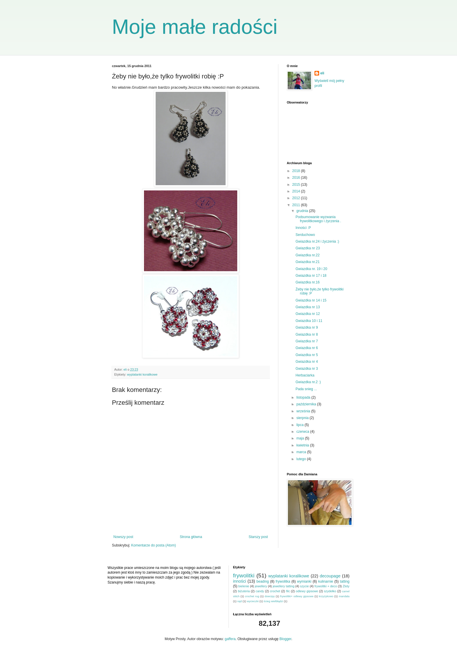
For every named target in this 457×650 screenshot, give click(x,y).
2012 (296, 198)
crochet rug (252, 596)
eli (322, 73)
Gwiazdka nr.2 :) (308, 382)
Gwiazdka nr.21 (308, 262)
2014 (296, 191)
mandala (344, 596)
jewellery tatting (284, 586)
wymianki (304, 581)
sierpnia (303, 418)
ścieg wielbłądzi (273, 601)
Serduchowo (305, 235)
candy (260, 591)
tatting (344, 581)
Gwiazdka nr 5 (307, 355)
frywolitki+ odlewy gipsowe (296, 596)
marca (301, 452)
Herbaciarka (305, 375)
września (303, 411)
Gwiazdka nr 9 (307, 327)
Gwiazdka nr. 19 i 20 (311, 269)
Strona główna (191, 537)
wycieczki (253, 601)
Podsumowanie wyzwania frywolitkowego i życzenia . (318, 219)
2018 (296, 171)
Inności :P (303, 228)
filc (288, 591)
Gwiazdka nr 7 (307, 341)
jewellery (261, 586)
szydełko (330, 591)
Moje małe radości (194, 26)
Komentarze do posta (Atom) (153, 545)
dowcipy (270, 596)
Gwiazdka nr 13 (308, 307)
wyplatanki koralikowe (142, 374)
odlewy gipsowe (307, 591)
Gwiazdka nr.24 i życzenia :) (317, 241)
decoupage (330, 576)
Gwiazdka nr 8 (307, 334)
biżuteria (244, 591)
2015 (296, 185)
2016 (296, 178)
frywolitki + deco (325, 586)
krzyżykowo (326, 596)
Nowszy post (123, 537)
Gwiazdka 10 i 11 (309, 321)
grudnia (302, 211)
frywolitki (244, 575)
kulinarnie (325, 581)
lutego (301, 459)
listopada (303, 397)
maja (300, 438)
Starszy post (258, 537)
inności (239, 581)
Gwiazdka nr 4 (307, 362)
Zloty (346, 586)
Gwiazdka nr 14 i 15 (311, 300)
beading (262, 581)
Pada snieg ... (306, 389)
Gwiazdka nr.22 (308, 255)
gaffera (230, 639)
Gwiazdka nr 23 (308, 248)
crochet (275, 591)
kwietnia (303, 445)
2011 (296, 205)
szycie (304, 586)
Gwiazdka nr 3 (307, 369)
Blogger (285, 639)
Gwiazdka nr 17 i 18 (311, 276)
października (306, 404)
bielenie (243, 586)
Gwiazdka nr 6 (307, 348)
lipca (300, 425)
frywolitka (283, 581)
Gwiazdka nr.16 (308, 282)
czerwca (303, 432)
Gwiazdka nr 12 (308, 314)
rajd (239, 601)
